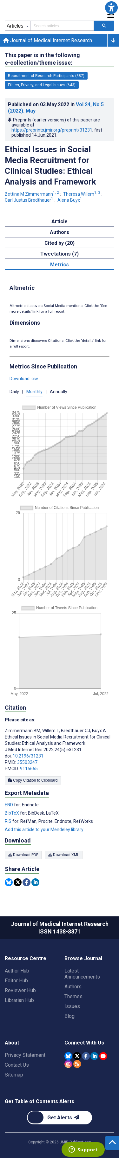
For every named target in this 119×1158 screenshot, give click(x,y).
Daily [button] (14, 391)
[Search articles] (104, 26)
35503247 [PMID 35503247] (27, 762)
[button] (111, 8)
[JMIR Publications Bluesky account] (68, 1056)
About (12, 1043)
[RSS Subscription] (77, 1064)
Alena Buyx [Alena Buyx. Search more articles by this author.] (70, 200)
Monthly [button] (34, 391)
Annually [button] (58, 391)
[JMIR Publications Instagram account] (68, 1064)
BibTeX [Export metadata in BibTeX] (12, 813)
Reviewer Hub (20, 990)
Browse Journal (83, 958)
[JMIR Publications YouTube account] (103, 1056)
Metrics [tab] (59, 265)
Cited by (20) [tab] (59, 243)
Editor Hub (16, 981)
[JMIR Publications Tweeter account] (77, 1056)
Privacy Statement (25, 1055)
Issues (72, 1006)
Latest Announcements (82, 974)
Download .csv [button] (24, 378)
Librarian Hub (19, 1000)
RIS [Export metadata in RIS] (8, 821)
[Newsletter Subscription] (59, 1117)
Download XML (63, 855)
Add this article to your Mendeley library (44, 829)
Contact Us (17, 1065)
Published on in (56, 107)
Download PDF (23, 855)
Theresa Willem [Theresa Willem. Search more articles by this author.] (82, 194)
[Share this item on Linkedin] (35, 882)
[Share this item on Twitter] (18, 882)
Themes (73, 996)
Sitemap (14, 1075)
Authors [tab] (59, 232)
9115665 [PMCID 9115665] (29, 768)
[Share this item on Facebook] (26, 882)
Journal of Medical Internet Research (47, 40)
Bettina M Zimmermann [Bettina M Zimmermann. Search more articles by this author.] (32, 194)
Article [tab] (59, 221)
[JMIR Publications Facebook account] (86, 1056)
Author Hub (17, 971)
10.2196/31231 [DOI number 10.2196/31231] (28, 755)
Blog (69, 1016)
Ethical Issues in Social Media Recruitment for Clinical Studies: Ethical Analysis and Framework (50, 165)
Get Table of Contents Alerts (39, 1101)
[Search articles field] (62, 26)
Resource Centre (25, 958)
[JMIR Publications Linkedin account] (94, 1056)
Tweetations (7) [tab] (59, 254)
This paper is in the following (42, 59)
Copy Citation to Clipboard (32, 780)
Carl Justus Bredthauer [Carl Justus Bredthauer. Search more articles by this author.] (29, 200)
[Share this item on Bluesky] (9, 882)
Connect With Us (84, 1043)
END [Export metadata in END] (9, 804)
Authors (73, 987)
